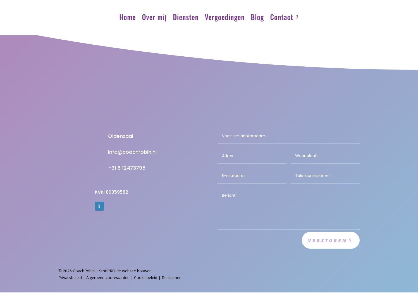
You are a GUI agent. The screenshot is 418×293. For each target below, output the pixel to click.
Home (127, 17)
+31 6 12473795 (126, 167)
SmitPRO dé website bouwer (125, 271)
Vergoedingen (225, 17)
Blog (257, 17)
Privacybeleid (70, 278)
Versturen (326, 240)
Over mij (154, 17)
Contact (281, 17)
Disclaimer (171, 278)
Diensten (186, 17)
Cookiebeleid (145, 278)
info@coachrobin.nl (132, 151)
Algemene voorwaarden (108, 278)
